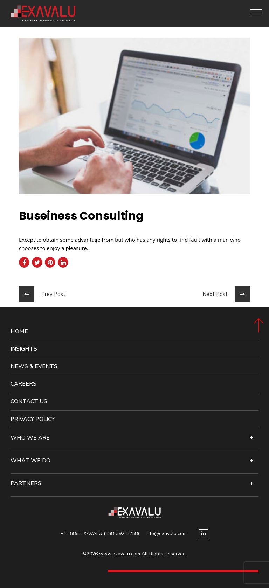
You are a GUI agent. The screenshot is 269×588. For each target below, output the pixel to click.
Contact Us (29, 401)
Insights (24, 349)
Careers (23, 384)
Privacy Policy (33, 419)
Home (19, 331)
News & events (34, 366)
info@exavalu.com (166, 533)
